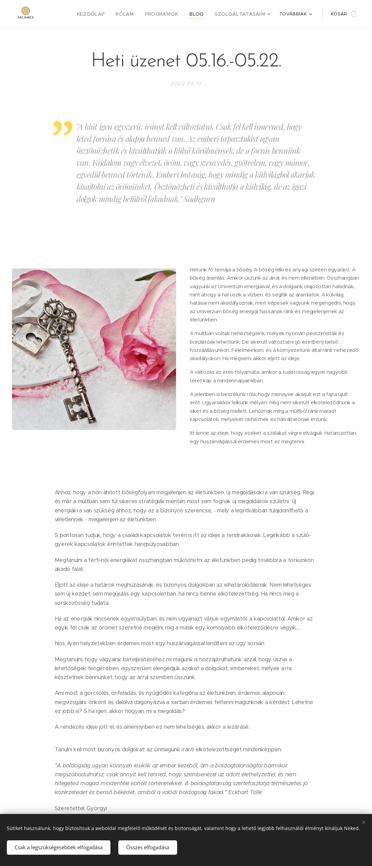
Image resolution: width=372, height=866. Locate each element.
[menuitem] (66, 14)
